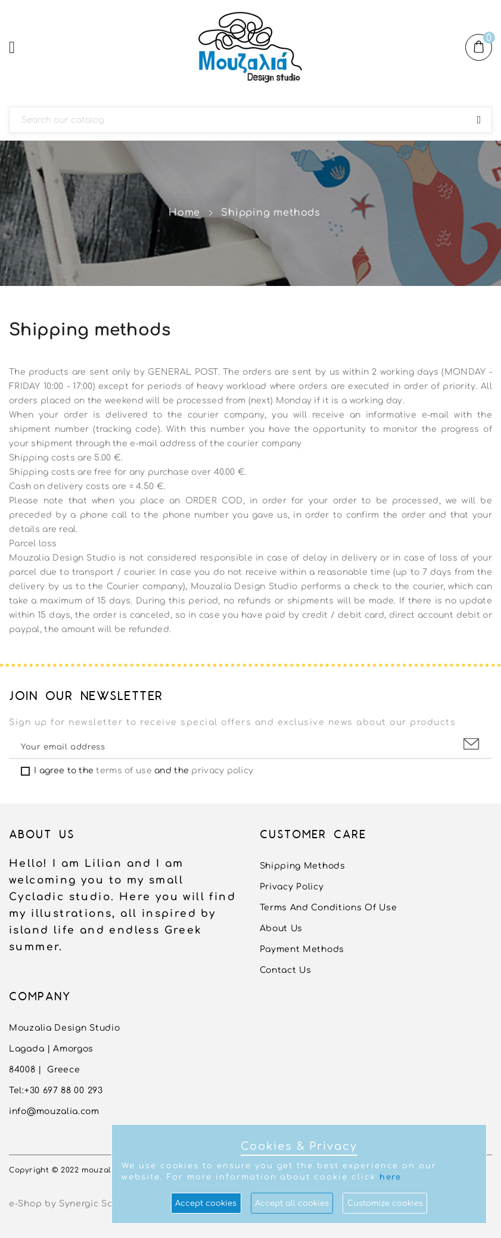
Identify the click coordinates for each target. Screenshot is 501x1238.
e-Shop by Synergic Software (75, 1203)
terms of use (123, 770)
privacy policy (222, 770)
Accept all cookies (292, 1203)
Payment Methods (302, 949)
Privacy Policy (292, 886)
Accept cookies (206, 1203)
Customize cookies (385, 1203)
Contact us (286, 970)
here (390, 1177)
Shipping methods (303, 865)
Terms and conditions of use (328, 907)
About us (281, 928)
